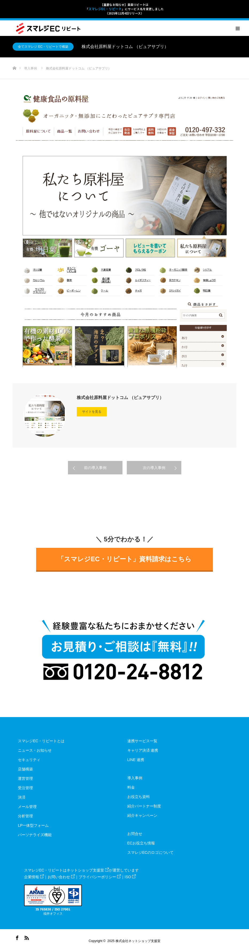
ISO (130, 877)
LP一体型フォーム (33, 825)
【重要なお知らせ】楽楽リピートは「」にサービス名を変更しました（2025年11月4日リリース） (124, 8)
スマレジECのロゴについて (150, 852)
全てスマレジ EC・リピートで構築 (43, 47)
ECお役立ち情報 (141, 843)
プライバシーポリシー (100, 877)
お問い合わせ (61, 877)
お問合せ (134, 834)
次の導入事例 (154, 468)
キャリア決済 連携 (142, 750)
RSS (26, 937)
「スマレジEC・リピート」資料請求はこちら (124, 559)
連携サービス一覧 (142, 741)
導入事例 (134, 778)
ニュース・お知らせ (35, 750)
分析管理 (25, 816)
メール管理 (27, 806)
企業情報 (34, 877)
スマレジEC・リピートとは (41, 741)
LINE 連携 (135, 760)
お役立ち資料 (138, 797)
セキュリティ (29, 760)
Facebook (17, 937)
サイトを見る (91, 411)
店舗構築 (25, 769)
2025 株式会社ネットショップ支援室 (134, 941)
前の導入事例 (95, 468)
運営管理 (25, 778)
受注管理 (25, 788)
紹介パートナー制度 (144, 806)
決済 (21, 797)
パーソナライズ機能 (35, 835)
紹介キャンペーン (142, 815)
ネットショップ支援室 (88, 870)
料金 (131, 787)
